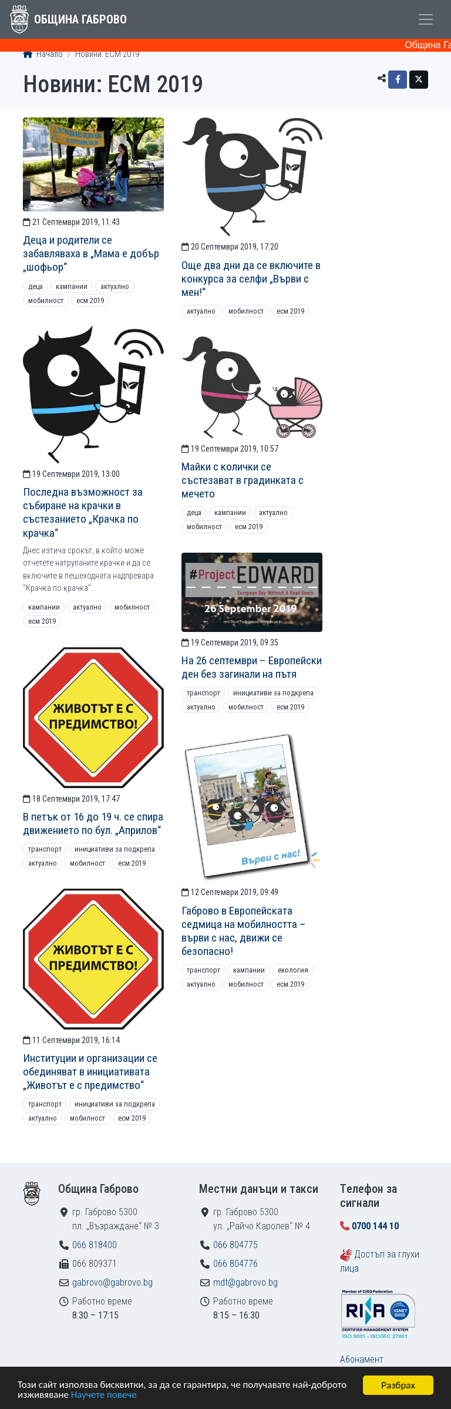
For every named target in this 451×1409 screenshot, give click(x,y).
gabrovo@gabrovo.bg (112, 1282)
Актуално (114, 286)
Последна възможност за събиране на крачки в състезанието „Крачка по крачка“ (83, 512)
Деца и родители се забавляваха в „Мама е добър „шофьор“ (91, 253)
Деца (35, 286)
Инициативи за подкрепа (273, 692)
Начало (43, 54)
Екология (293, 970)
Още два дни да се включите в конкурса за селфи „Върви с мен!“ (251, 278)
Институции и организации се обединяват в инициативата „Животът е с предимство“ (90, 1071)
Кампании (71, 286)
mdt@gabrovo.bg (245, 1282)
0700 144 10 (375, 1226)
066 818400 (94, 1244)
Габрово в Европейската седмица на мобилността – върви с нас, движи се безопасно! (243, 931)
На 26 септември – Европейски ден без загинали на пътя (251, 667)
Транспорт (203, 692)
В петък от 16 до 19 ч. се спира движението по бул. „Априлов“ (93, 823)
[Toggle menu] (426, 19)
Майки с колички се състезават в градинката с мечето (242, 480)
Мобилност (45, 300)
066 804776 (235, 1263)
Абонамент (361, 1359)
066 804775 (235, 1244)
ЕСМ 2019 (90, 300)
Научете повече (104, 1396)
